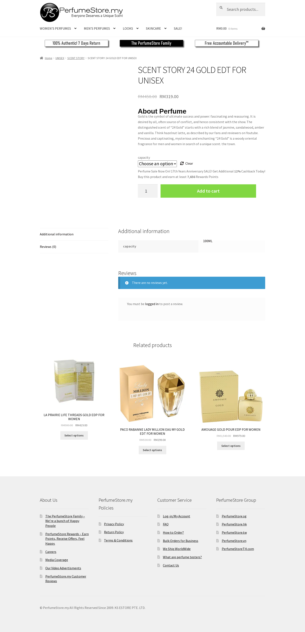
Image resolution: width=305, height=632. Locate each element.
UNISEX (59, 58)
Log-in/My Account (176, 516)
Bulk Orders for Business (180, 541)
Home (48, 58)
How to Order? (173, 532)
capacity (144, 157)
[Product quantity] (148, 191)
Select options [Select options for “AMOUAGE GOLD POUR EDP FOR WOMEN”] (231, 446)
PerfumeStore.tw (234, 532)
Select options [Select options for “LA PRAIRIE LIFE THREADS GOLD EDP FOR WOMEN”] (74, 435)
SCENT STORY (76, 58)
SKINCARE (153, 28)
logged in (152, 304)
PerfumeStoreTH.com (238, 549)
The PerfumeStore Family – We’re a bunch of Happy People (65, 521)
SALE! (178, 28)
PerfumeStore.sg (234, 516)
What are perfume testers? (182, 557)
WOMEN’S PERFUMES (55, 28)
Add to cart (208, 191)
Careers (50, 552)
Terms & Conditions (118, 540)
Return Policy (114, 532)
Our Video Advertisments (63, 568)
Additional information (56, 234)
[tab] (74, 234)
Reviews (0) (48, 246)
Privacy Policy (114, 524)
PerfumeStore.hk (234, 524)
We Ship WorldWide (177, 549)
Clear (189, 163)
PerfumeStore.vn (234, 541)
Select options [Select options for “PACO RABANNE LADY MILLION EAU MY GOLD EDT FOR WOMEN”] (152, 450)
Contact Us (171, 565)
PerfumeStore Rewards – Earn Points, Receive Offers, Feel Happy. (67, 539)
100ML (207, 241)
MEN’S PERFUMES (97, 28)
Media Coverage (56, 560)
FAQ (166, 524)
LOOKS (128, 28)
